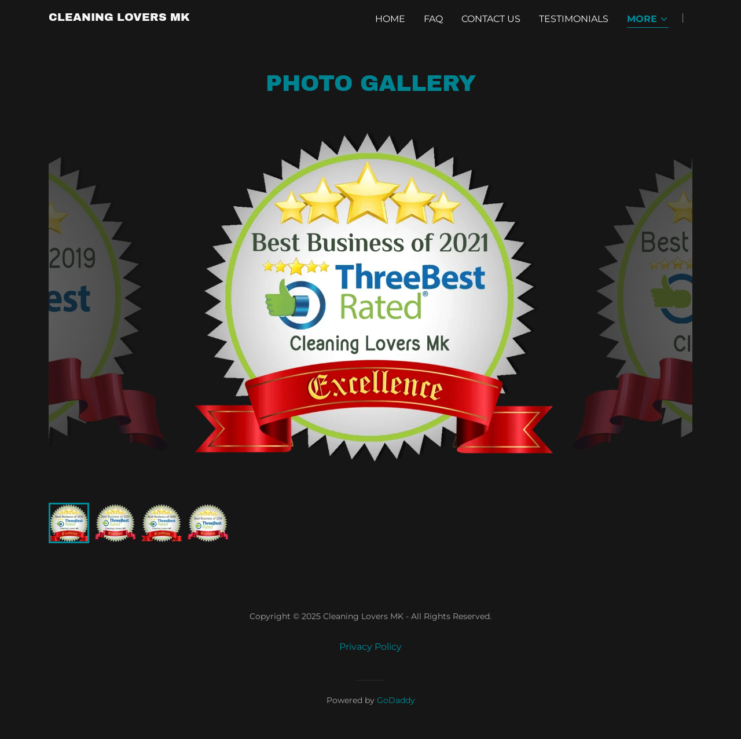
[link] (119, 17)
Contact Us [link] (490, 18)
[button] (648, 20)
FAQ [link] (433, 18)
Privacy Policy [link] (370, 646)
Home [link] (390, 18)
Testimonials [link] (573, 18)
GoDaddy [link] (396, 700)
